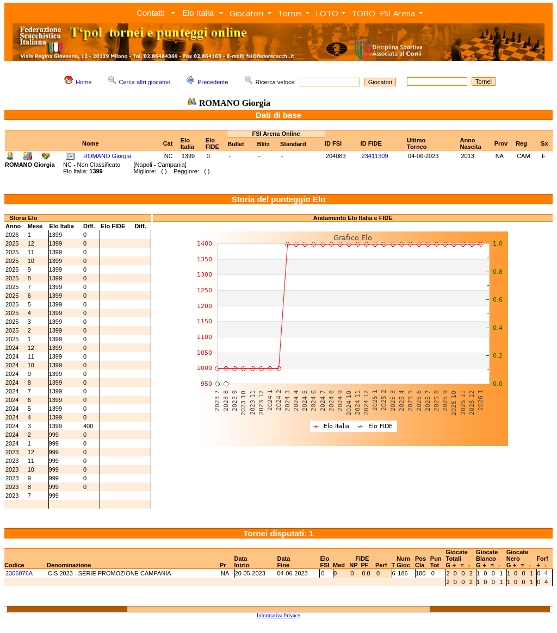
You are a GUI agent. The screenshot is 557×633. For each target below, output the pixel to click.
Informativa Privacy (278, 615)
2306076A (19, 573)
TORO (363, 13)
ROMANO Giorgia (107, 156)
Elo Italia (198, 12)
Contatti (151, 12)
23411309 (375, 156)
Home (83, 82)
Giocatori (246, 13)
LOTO (326, 13)
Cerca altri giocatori (145, 82)
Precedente (212, 82)
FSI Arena (397, 13)
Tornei (289, 13)
